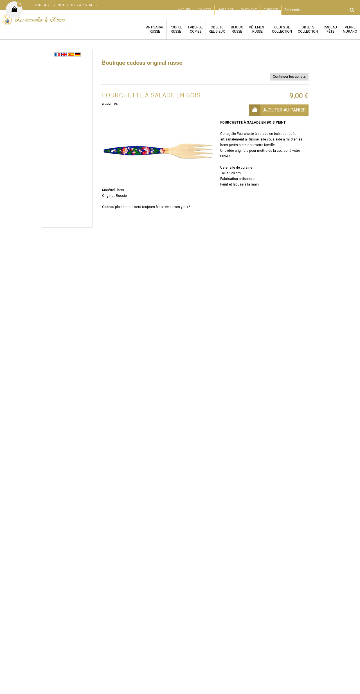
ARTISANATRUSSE (155, 29)
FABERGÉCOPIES (195, 29)
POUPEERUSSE (176, 29)
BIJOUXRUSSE (237, 29)
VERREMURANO (350, 29)
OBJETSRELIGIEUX (217, 29)
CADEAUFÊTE (330, 29)
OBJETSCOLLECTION (308, 29)
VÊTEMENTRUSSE (257, 29)
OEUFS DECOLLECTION (282, 29)
